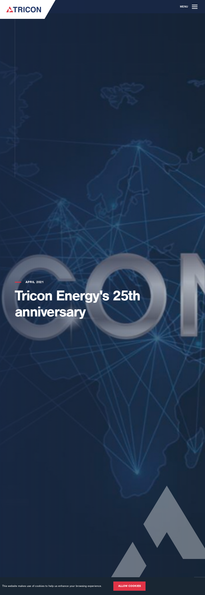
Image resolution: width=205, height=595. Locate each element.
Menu (188, 6)
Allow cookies (129, 586)
